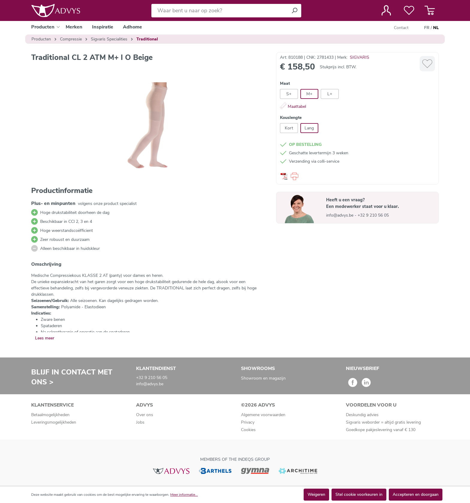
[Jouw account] (386, 10)
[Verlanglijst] (409, 10)
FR (427, 28)
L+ (329, 94)
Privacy (247, 422)
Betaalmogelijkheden (50, 415)
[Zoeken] (294, 10)
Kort (289, 128)
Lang (309, 128)
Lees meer (44, 338)
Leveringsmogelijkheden (53, 422)
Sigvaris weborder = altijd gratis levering (383, 422)
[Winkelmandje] (430, 10)
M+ (309, 94)
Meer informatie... (184, 494)
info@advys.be (340, 215)
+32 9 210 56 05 (373, 215)
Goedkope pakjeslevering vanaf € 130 (380, 430)
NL (436, 28)
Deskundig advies (362, 415)
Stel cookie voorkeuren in (358, 494)
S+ (288, 94)
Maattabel (293, 106)
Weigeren (316, 494)
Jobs (140, 422)
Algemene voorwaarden (263, 415)
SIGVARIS (359, 57)
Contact (401, 28)
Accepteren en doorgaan (416, 494)
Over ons (144, 415)
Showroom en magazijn (263, 378)
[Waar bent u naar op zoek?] (219, 10)
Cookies (248, 430)
